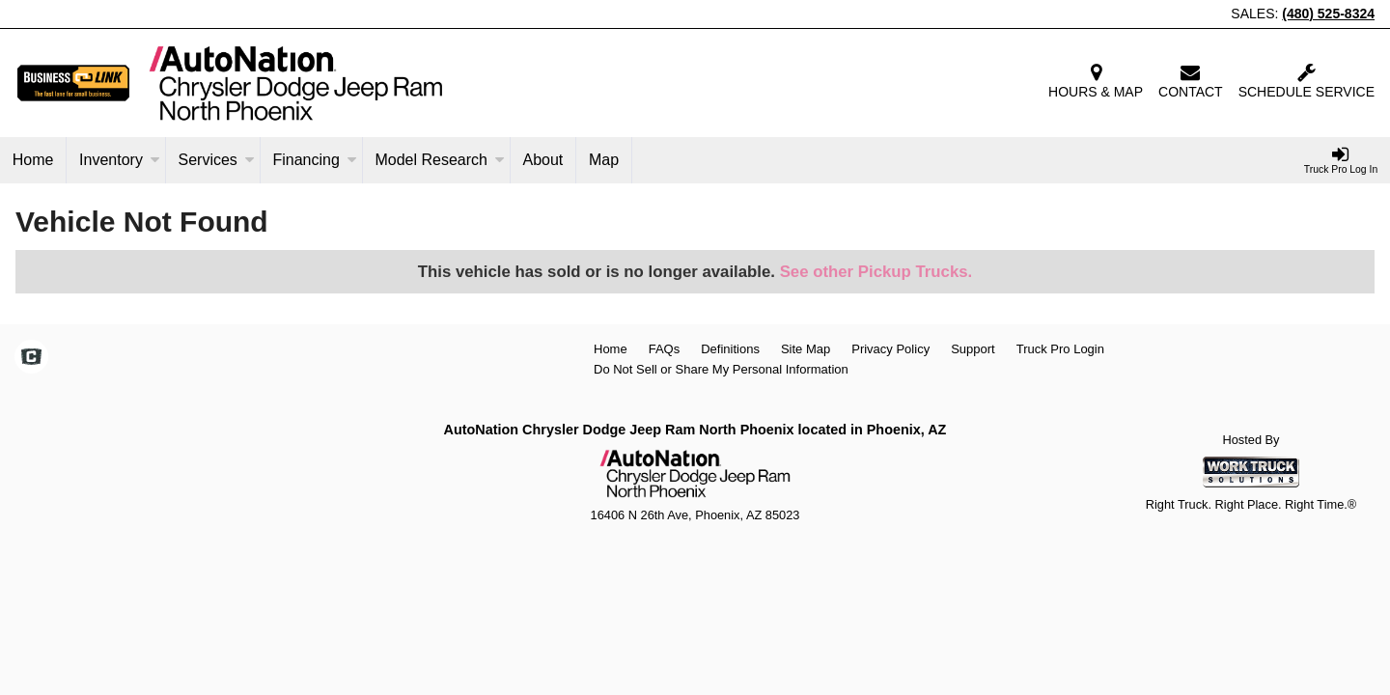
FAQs (665, 349)
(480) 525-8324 (1328, 13)
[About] (543, 160)
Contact (1190, 81)
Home (33, 160)
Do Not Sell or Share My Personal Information (721, 369)
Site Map (805, 349)
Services (216, 160)
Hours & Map (1095, 81)
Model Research (440, 160)
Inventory (119, 160)
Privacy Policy (890, 349)
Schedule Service (1306, 81)
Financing (314, 160)
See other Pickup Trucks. (876, 272)
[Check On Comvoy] (31, 359)
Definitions (730, 349)
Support (973, 349)
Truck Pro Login (1060, 349)
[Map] (604, 160)
